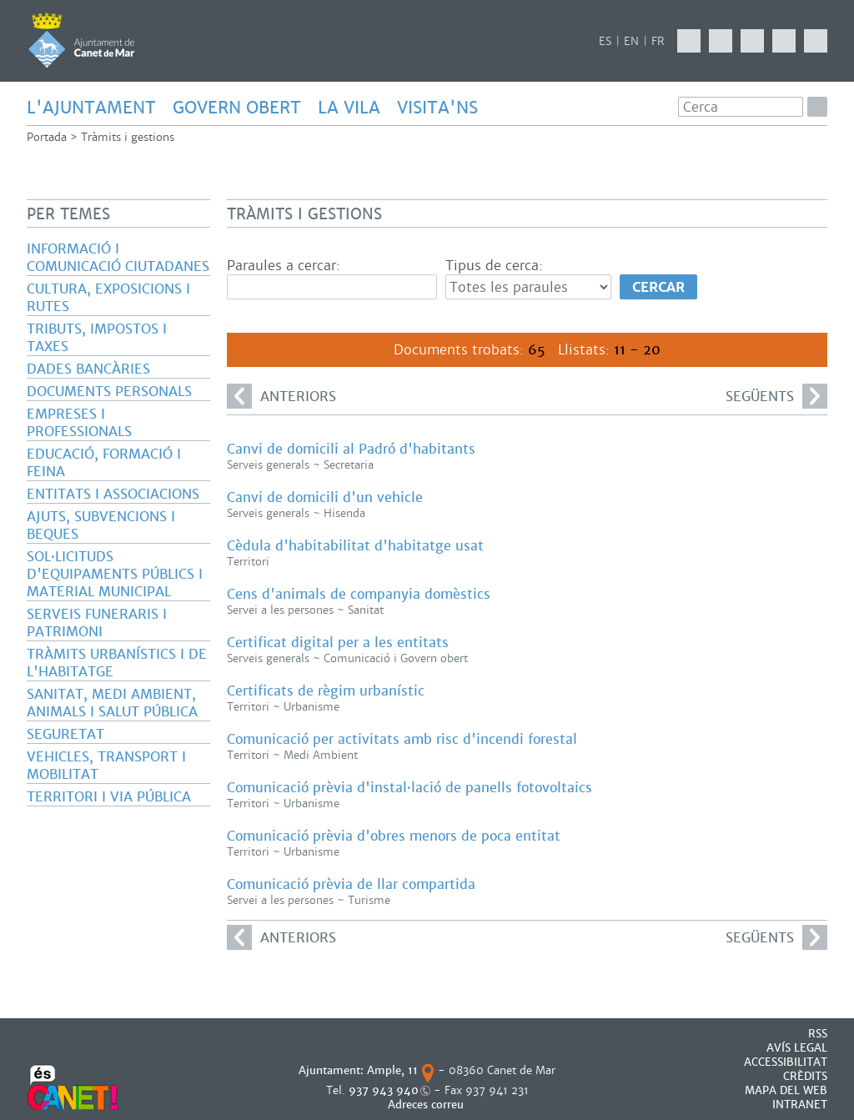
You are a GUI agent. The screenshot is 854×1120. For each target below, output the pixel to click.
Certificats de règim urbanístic (325, 691)
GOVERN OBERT (237, 107)
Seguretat (65, 734)
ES (605, 41)
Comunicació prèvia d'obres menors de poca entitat (393, 836)
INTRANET (799, 1104)
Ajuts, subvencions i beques (101, 525)
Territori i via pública (109, 797)
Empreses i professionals (79, 422)
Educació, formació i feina (104, 462)
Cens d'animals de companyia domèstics (358, 594)
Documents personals (109, 391)
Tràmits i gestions (127, 137)
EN (631, 41)
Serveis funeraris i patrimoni (97, 622)
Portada (47, 137)
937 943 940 (384, 1090)
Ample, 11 (392, 1070)
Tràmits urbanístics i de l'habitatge (117, 663)
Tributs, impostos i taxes (97, 337)
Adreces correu (427, 1104)
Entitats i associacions (113, 494)
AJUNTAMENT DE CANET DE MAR (81, 40)
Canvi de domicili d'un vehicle (325, 497)
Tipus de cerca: (494, 265)
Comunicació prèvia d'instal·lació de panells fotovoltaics (409, 787)
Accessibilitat (785, 1062)
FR (658, 41)
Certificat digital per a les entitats (338, 642)
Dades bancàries (88, 369)
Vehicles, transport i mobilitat (106, 765)
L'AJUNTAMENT (91, 107)
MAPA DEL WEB (786, 1090)
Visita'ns (437, 107)
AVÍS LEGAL (796, 1048)
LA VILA (349, 107)
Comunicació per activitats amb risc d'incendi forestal (402, 739)
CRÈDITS (805, 1076)
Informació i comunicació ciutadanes (118, 257)
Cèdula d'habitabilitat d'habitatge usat (355, 546)
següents (776, 396)
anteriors (281, 396)
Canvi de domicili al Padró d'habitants (351, 449)
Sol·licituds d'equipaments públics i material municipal (115, 574)
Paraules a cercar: (283, 265)
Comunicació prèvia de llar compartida (351, 884)
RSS (817, 1034)
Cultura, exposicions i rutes (108, 297)
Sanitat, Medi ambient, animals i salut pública (112, 703)
